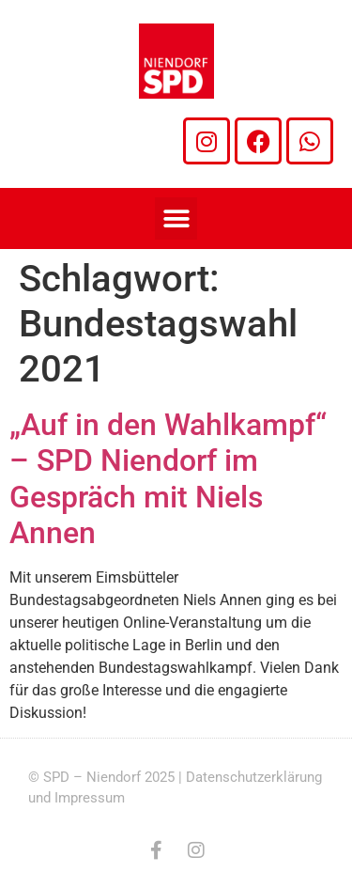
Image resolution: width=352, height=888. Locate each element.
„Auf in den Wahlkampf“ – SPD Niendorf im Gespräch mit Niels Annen (168, 479)
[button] (176, 218)
